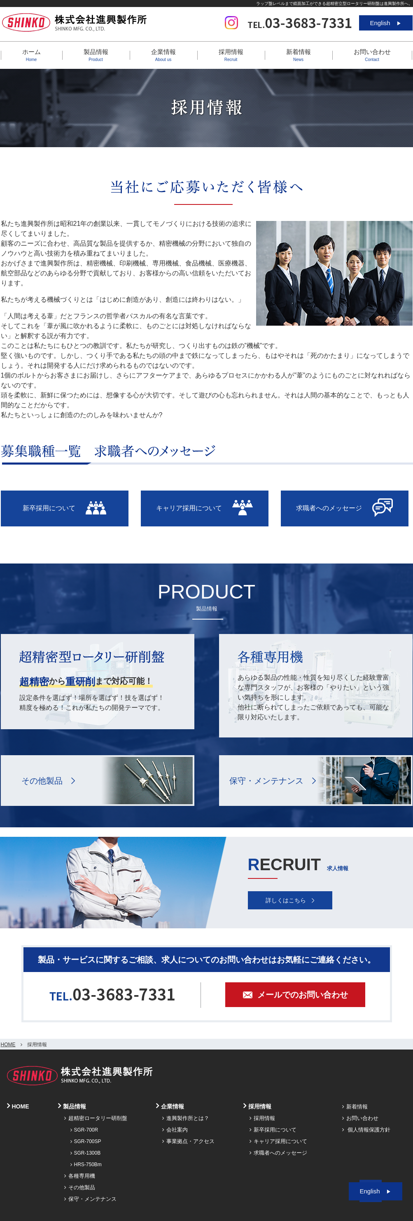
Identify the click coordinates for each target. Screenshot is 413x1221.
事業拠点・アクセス (188, 1141)
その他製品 (42, 780)
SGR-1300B (85, 1153)
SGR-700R (84, 1130)
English (385, 22)
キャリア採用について (278, 1141)
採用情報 (262, 1118)
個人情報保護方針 (366, 1130)
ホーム (31, 55)
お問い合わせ (372, 55)
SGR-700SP (85, 1141)
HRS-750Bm (86, 1164)
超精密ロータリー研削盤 (95, 1118)
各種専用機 (79, 1176)
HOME (8, 1044)
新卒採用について (273, 1130)
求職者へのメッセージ (278, 1153)
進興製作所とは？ (185, 1118)
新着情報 (298, 55)
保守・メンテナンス (266, 780)
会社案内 (175, 1130)
